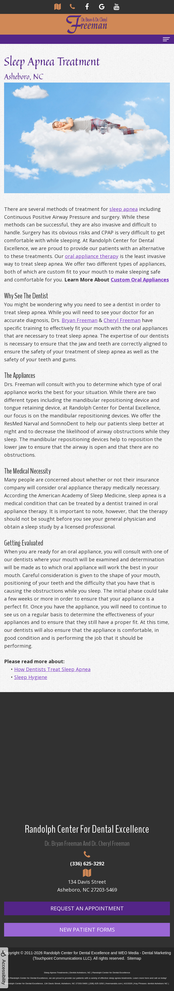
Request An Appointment (87, 908)
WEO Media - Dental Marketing (144, 953)
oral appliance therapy (91, 256)
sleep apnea (123, 209)
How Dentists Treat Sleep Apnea (52, 669)
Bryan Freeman (79, 320)
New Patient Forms (87, 929)
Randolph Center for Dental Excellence (77, 953)
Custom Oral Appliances (140, 279)
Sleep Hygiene (30, 677)
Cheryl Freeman (122, 320)
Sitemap (134, 958)
